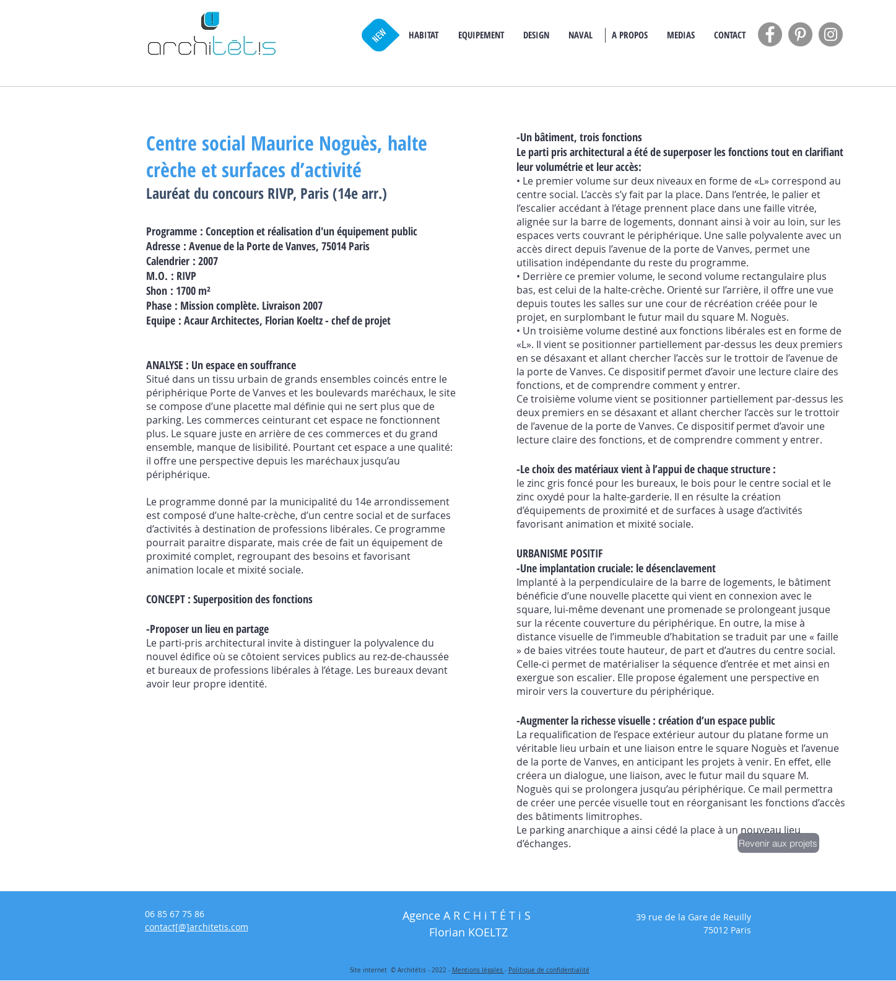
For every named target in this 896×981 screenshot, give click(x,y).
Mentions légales (478, 970)
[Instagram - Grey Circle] (831, 34)
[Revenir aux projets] (778, 843)
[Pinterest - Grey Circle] (800, 34)
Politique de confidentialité (548, 970)
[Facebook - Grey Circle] (770, 34)
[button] (423, 35)
